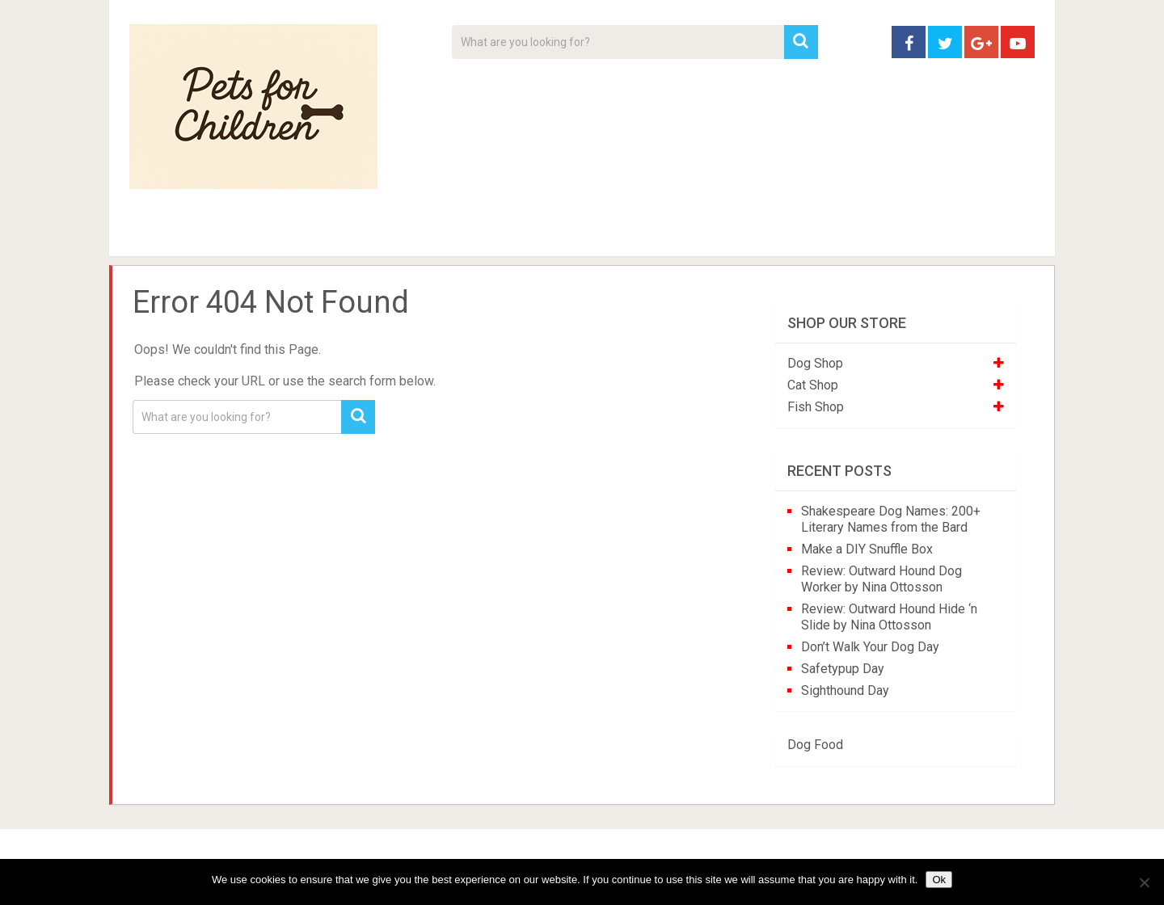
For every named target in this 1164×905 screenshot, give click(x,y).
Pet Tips (254, 234)
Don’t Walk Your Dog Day (870, 647)
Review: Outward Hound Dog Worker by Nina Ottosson (881, 579)
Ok (939, 879)
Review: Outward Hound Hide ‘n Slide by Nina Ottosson (889, 617)
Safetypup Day (842, 668)
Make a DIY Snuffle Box (867, 549)
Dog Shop (815, 363)
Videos (443, 234)
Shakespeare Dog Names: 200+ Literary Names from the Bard (891, 519)
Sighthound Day (845, 690)
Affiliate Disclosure (659, 234)
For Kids (350, 234)
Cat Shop (812, 385)
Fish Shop (815, 407)
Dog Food (815, 744)
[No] (1144, 882)
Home (157, 234)
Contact (794, 234)
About (531, 234)
